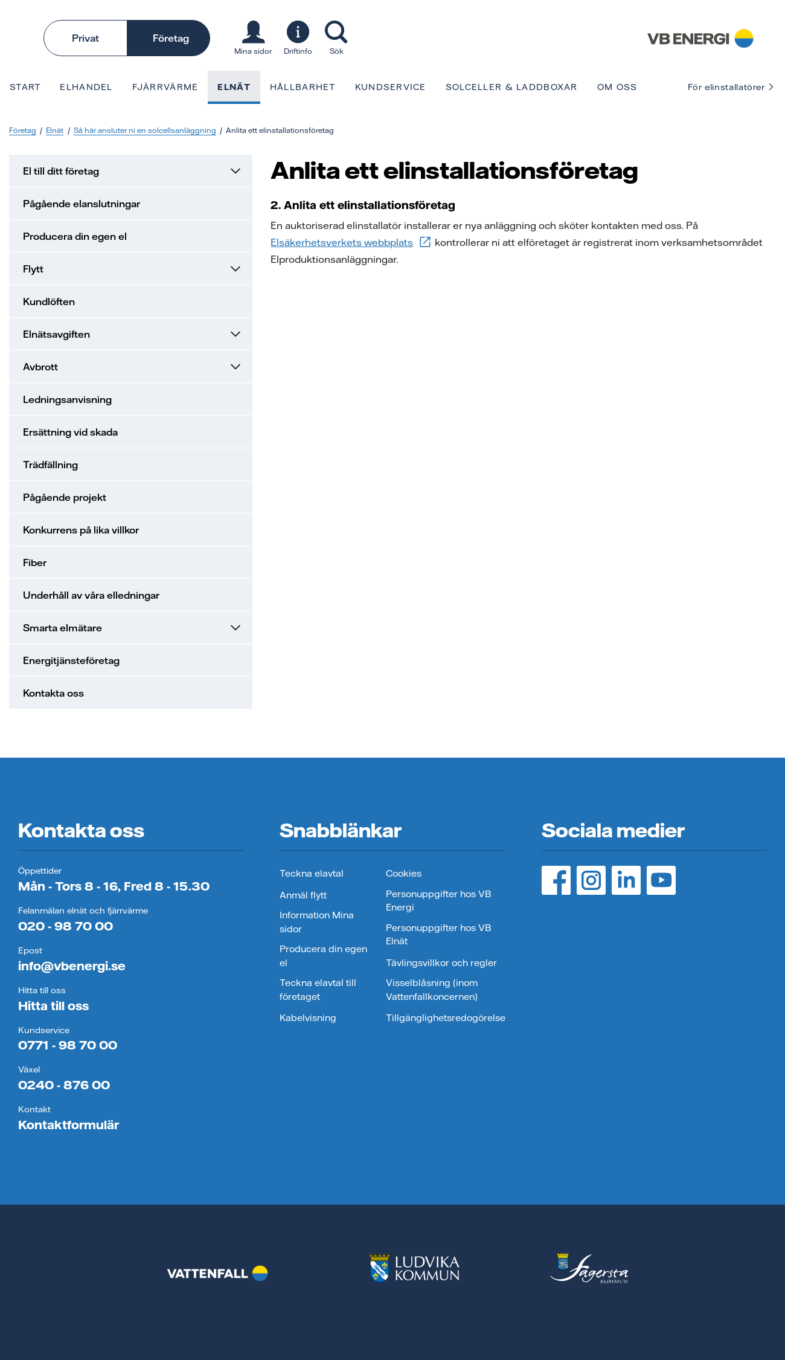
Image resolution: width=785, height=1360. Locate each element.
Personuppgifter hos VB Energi (438, 901)
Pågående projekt (64, 497)
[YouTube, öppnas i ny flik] (661, 880)
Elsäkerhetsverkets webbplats (351, 242)
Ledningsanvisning (67, 399)
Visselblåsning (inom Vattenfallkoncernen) (432, 989)
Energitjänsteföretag (71, 660)
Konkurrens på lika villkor (81, 530)
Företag (171, 38)
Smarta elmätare (133, 627)
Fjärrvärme (165, 87)
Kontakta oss (53, 693)
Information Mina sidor (317, 922)
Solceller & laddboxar (512, 87)
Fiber (34, 562)
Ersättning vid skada (70, 432)
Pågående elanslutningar (81, 204)
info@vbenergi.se (72, 965)
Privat (85, 38)
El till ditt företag (133, 171)
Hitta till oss (53, 1005)
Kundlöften (49, 301)
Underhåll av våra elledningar (91, 595)
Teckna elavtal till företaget (318, 989)
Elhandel (86, 87)
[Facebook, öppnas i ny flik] (556, 880)
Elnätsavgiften (133, 334)
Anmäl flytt (303, 895)
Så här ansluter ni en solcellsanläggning (145, 130)
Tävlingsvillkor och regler (441, 962)
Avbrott (133, 366)
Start (25, 87)
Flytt (133, 269)
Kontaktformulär (68, 1124)
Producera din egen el (75, 236)
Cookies (403, 873)
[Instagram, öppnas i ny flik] (591, 880)
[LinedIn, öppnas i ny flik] (626, 880)
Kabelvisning (308, 1017)
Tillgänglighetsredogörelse (445, 1017)
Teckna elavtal (312, 873)
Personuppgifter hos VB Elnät (438, 934)
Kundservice (390, 87)
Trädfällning (50, 465)
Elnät (233, 87)
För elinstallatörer (731, 87)
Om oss (617, 87)
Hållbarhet (303, 87)
